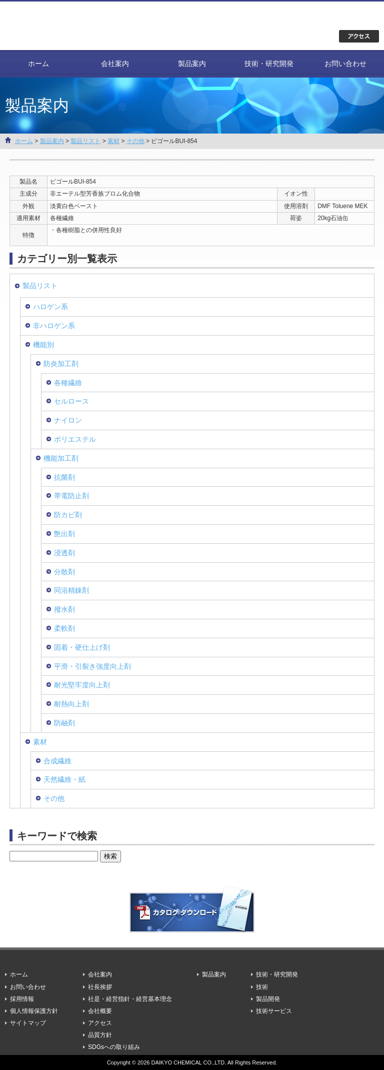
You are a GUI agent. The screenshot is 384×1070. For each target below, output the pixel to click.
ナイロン (68, 420)
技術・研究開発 (269, 64)
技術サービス (274, 1010)
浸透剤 (64, 553)
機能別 (43, 345)
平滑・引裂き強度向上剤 (92, 666)
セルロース (71, 401)
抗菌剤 (64, 477)
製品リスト (85, 141)
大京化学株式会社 (65, 25)
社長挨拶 (100, 986)
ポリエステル (75, 439)
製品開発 (268, 998)
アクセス (100, 1022)
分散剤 (64, 572)
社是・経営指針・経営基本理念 (130, 998)
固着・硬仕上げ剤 (82, 647)
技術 (262, 986)
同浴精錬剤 (71, 590)
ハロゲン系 (50, 307)
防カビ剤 (68, 515)
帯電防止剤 (71, 496)
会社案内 (115, 64)
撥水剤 (64, 609)
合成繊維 (58, 761)
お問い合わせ (345, 64)
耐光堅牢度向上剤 (82, 685)
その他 (135, 141)
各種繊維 (68, 383)
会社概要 (100, 1010)
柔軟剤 (64, 628)
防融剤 (64, 723)
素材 (114, 141)
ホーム (38, 64)
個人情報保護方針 (34, 1010)
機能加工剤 (61, 458)
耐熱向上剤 (71, 704)
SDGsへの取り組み (114, 1046)
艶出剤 (64, 534)
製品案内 (192, 64)
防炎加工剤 (61, 364)
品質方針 (100, 1034)
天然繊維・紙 (65, 779)
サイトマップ (28, 1022)
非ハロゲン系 (54, 326)
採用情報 (22, 998)
